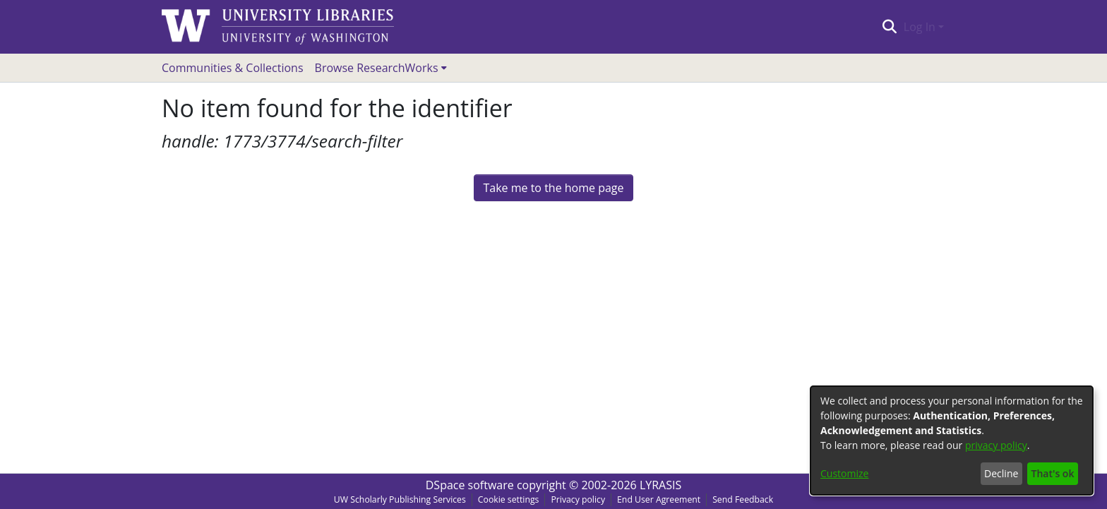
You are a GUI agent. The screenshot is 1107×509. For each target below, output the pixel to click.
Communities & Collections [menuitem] (233, 68)
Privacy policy (578, 499)
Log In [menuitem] (919, 27)
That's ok (1053, 473)
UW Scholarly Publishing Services (400, 499)
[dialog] (951, 440)
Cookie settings (508, 499)
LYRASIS (660, 485)
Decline (1001, 473)
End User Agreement (658, 499)
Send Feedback (742, 499)
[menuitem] (381, 68)
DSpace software (470, 485)
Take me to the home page (553, 188)
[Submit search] (889, 26)
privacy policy (996, 445)
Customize (844, 473)
